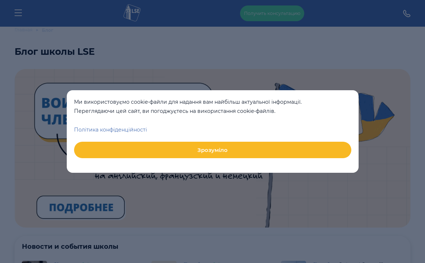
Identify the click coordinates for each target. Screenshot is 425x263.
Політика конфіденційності (110, 129)
